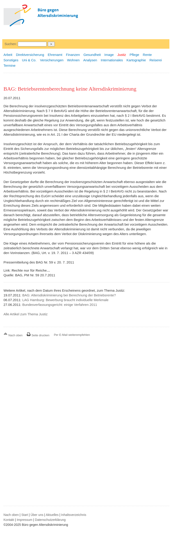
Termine (10, 65)
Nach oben (13, 335)
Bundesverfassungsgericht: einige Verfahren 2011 (59, 305)
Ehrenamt (55, 55)
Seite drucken (38, 335)
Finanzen (73, 55)
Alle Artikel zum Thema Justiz (26, 314)
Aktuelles (52, 515)
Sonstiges (11, 60)
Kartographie (136, 60)
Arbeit (8, 55)
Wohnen (73, 60)
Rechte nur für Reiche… (30, 270)
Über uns (37, 515)
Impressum (24, 520)
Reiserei (155, 60)
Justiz (121, 55)
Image (109, 55)
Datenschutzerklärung (50, 520)
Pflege (134, 55)
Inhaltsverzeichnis (73, 515)
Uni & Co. (29, 60)
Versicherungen (52, 60)
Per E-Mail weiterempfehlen (72, 335)
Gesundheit (92, 55)
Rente (147, 55)
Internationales (112, 60)
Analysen (90, 60)
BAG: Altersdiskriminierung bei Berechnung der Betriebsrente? (69, 295)
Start (24, 515)
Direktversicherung (30, 55)
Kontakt (9, 520)
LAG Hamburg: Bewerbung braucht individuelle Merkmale (65, 300)
